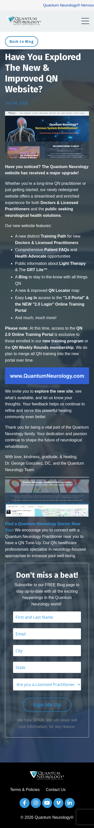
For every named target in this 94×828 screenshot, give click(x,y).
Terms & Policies (25, 789)
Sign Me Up (47, 704)
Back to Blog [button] (22, 41)
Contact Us (56, 789)
